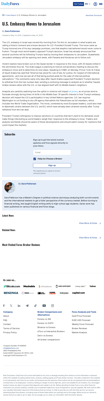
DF (3, 15)
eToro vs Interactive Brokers (51, 331)
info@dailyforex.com (11, 348)
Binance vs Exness (46, 327)
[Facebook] (3, 305)
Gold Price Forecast (81, 316)
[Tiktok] (35, 305)
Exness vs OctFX (45, 323)
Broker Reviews (79, 328)
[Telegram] (27, 305)
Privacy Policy (10, 332)
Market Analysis (79, 332)
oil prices (73, 91)
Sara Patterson (28, 183)
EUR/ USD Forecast (81, 320)
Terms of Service (11, 328)
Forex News (10, 15)
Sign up (52, 165)
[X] (11, 305)
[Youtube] (44, 305)
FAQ (5, 320)
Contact (7, 324)
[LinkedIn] (19, 305)
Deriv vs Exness (45, 335)
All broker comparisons (49, 339)
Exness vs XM (44, 319)
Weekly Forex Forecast (83, 324)
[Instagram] (52, 305)
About (6, 316)
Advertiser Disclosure (94, 15)
